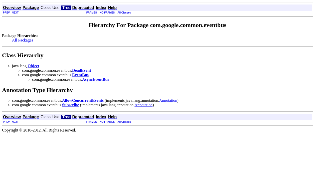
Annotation (168, 100)
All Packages (22, 40)
